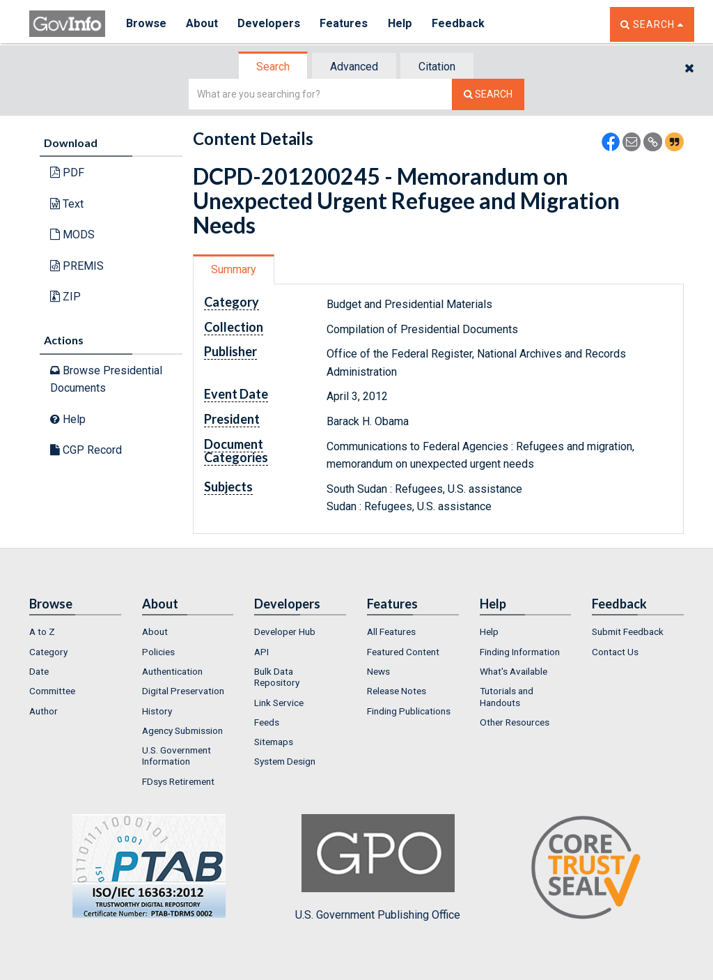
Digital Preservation (183, 690)
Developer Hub (284, 631)
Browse (146, 24)
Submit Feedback (628, 631)
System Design (284, 761)
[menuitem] (75, 631)
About (203, 24)
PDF (67, 172)
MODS (72, 234)
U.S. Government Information (176, 755)
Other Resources (514, 722)
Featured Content (403, 651)
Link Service (279, 702)
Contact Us (615, 651)
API (261, 651)
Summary (233, 269)
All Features (391, 631)
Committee (52, 690)
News (378, 671)
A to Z (42, 631)
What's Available (513, 671)
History (157, 711)
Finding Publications (408, 711)
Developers (270, 24)
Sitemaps (273, 741)
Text (67, 203)
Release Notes (396, 690)
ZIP (65, 296)
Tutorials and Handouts (506, 696)
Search (273, 66)
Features (346, 24)
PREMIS (77, 266)
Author (43, 711)
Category (48, 651)
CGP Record (86, 450)
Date (39, 671)
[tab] (273, 67)
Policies (158, 651)
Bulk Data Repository (276, 677)
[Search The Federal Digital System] (488, 94)
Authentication (172, 671)
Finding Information (520, 651)
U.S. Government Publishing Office (377, 867)
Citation (436, 66)
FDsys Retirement (178, 781)
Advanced (354, 66)
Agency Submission (182, 730)
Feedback (461, 24)
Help (403, 24)
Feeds (266, 722)
